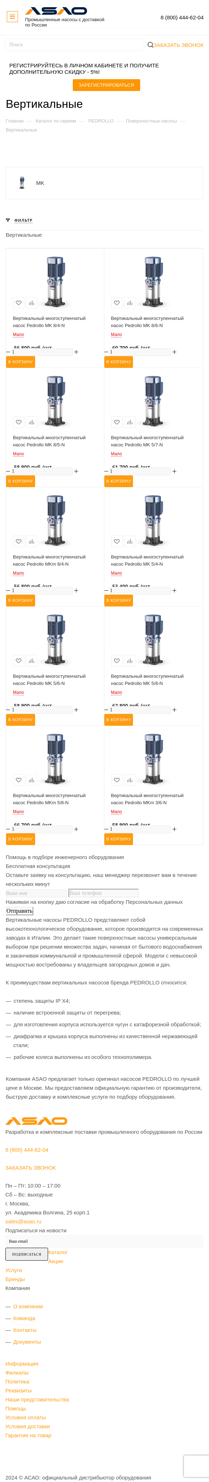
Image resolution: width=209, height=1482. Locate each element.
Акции (55, 1261)
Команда (24, 1318)
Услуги (13, 1270)
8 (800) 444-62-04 (182, 17)
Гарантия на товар (28, 1435)
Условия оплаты (25, 1417)
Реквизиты (18, 1390)
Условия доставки (27, 1426)
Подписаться (26, 1254)
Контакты (25, 1330)
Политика (17, 1381)
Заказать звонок (178, 45)
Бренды (15, 1279)
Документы (27, 1342)
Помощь (15, 1408)
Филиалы (17, 1373)
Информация (21, 1364)
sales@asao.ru (23, 1221)
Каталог (58, 1252)
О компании (28, 1306)
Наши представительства (37, 1399)
